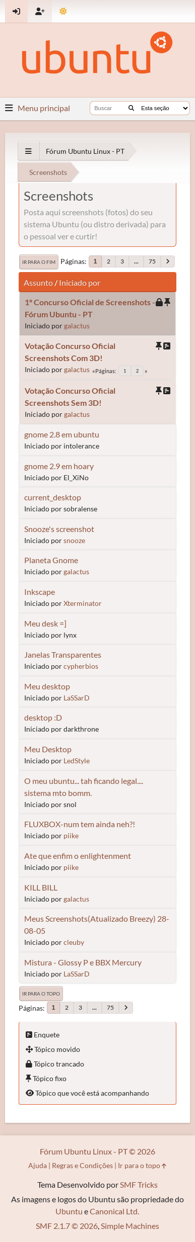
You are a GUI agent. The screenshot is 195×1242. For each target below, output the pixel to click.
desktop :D (43, 717)
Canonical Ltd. (114, 1211)
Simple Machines (130, 1225)
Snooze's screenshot (59, 529)
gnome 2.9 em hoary (59, 466)
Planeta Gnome (51, 560)
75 (152, 261)
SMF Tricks (139, 1184)
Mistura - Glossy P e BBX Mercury (83, 962)
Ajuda (37, 1165)
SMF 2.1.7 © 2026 (67, 1225)
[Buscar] (131, 108)
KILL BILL (40, 887)
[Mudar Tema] (63, 11)
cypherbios (80, 666)
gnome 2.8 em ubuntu (61, 434)
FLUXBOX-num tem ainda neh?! (79, 824)
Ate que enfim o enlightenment (77, 855)
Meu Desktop (48, 749)
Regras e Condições (82, 1165)
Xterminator (82, 603)
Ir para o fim (38, 262)
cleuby (73, 942)
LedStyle (76, 760)
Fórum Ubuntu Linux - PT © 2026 (97, 1151)
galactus (77, 325)
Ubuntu (69, 1211)
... (136, 261)
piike (71, 835)
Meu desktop (47, 686)
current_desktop (52, 497)
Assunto (38, 282)
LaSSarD (76, 697)
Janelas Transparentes (62, 654)
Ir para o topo (41, 994)
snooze (74, 540)
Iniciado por (79, 282)
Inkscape (39, 591)
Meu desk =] (45, 623)
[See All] (28, 151)
